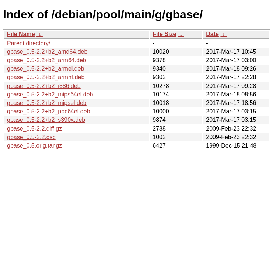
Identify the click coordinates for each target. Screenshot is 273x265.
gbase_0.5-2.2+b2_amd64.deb (47, 52)
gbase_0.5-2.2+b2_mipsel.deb (47, 103)
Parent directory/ (28, 43)
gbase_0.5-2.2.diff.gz (34, 129)
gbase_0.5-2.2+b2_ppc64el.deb (48, 111)
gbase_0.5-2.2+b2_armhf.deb (45, 77)
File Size (164, 34)
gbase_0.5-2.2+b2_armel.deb (45, 69)
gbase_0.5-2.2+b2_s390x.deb (46, 120)
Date (212, 34)
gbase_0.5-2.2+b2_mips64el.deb (50, 94)
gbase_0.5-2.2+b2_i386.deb (44, 86)
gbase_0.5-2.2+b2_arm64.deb (46, 60)
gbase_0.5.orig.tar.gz (34, 145)
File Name (21, 34)
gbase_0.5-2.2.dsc (31, 137)
